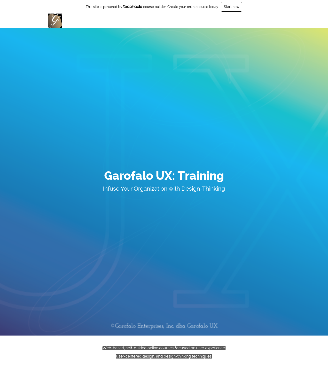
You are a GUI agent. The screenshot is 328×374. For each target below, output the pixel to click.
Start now (231, 7)
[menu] (265, 20)
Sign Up (273, 21)
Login (259, 21)
